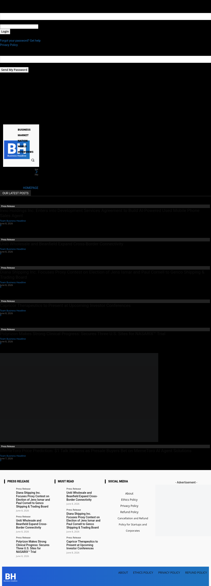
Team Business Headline (13, 220)
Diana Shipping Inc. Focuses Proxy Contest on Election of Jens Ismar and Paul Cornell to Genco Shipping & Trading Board (33, 499)
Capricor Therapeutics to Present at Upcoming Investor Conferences (65, 305)
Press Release (8, 206)
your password (47, 26)
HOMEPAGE (30, 187)
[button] (33, 160)
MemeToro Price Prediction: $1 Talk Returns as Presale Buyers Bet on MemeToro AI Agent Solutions (95, 450)
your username (9, 22)
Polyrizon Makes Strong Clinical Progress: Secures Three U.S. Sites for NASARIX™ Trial (82, 333)
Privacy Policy (9, 45)
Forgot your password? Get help (20, 40)
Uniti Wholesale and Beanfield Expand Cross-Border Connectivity (61, 243)
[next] (36, 172)
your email (6, 65)
